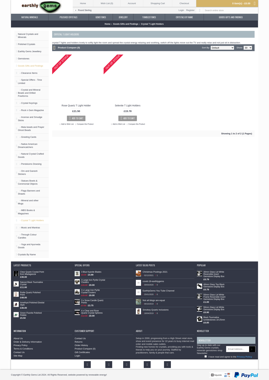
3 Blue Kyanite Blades (91, 272)
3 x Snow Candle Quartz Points (92, 301)
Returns (79, 342)
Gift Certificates (82, 352)
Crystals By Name (27, 254)
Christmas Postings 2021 (155, 272)
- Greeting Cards (27, 137)
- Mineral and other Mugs (28, 202)
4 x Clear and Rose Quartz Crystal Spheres (92, 312)
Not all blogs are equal (154, 300)
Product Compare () (85, 348)
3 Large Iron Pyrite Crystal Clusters (93, 281)
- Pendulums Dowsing (29, 164)
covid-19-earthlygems (153, 281)
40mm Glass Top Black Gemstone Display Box (214, 285)
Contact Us (19, 352)
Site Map (18, 355)
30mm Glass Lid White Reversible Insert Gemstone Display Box (213, 274)
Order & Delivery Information (28, 342)
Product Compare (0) (69, 47)
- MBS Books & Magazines (26, 212)
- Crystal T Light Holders (31, 220)
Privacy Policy (20, 345)
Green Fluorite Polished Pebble (31, 314)
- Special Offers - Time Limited (30, 81)
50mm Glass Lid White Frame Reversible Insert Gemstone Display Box (214, 297)
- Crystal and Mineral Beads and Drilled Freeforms (29, 93)
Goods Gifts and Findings (30, 66)
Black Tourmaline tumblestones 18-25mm (214, 318)
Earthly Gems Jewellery (29, 51)
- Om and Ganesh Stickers (27, 172)
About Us (18, 338)
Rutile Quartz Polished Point (30, 293)
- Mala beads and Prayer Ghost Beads (31, 128)
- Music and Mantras (29, 227)
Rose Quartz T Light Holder (76, 105)
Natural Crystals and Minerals (28, 35)
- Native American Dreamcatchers (27, 145)
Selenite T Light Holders (128, 105)
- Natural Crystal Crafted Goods (31, 155)
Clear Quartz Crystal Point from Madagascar (32, 273)
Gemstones (23, 58)
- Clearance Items (27, 73)
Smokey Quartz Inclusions (156, 309)
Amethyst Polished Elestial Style (32, 304)
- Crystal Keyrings (27, 103)
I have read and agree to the (228, 356)
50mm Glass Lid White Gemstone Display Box (213, 308)
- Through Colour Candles (27, 236)
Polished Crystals (26, 44)
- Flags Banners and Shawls (29, 192)
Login (77, 355)
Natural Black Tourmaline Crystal (31, 283)
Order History (81, 345)
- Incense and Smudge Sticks (30, 118)
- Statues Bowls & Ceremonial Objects (27, 182)
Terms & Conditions (23, 348)
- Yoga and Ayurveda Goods (29, 246)
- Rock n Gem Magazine (31, 110)
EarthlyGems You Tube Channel (158, 290)
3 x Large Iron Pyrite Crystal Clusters (90, 291)
